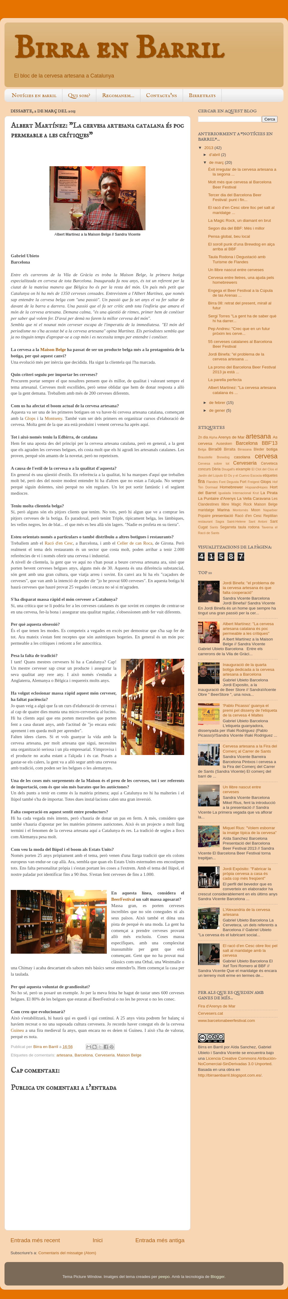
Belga (202, 449)
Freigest (253, 482)
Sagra (219, 521)
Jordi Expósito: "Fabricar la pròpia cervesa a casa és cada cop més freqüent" (247, 874)
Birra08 (215, 449)
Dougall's (228, 469)
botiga (272, 449)
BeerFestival (123, 899)
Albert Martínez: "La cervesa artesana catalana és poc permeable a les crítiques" (248, 629)
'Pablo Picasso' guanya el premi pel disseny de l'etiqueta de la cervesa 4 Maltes (250, 710)
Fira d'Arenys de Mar (217, 1006)
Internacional (241, 493)
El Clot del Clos (263, 469)
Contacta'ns (161, 95)
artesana (64, 1055)
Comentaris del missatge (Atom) (67, 1253)
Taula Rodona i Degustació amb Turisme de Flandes (237, 259)
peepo (164, 1276)
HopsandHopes (256, 487)
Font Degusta (229, 482)
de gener (217, 410)
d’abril (215, 154)
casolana (242, 457)
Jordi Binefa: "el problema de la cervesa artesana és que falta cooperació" (248, 588)
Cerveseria (105, 1055)
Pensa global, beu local (229, 236)
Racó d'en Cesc (59, 543)
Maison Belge (53, 349)
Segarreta (228, 527)
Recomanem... (118, 95)
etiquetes (270, 475)
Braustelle (205, 457)
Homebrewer (231, 487)
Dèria (216, 469)
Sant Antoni (258, 521)
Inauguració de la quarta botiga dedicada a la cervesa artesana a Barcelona (248, 669)
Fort (243, 482)
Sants (214, 527)
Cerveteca (269, 463)
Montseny (53, 418)
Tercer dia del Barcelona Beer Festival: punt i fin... (235, 197)
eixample (243, 469)
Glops (30, 418)
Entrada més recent (35, 1240)
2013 (209, 147)
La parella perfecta (225, 379)
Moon (255, 510)
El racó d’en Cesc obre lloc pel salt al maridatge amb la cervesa (250, 950)
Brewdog (223, 457)
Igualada (224, 493)
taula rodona (249, 527)
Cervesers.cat (210, 1013)
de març (217, 162)
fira (201, 481)
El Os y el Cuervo (237, 475)
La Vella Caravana (253, 498)
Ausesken (224, 444)
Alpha (213, 437)
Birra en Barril (119, 49)
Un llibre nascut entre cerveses (236, 269)
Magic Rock (241, 504)
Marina (223, 510)
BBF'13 (270, 443)
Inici (98, 1240)
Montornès (240, 510)
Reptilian (270, 516)
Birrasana (244, 449)
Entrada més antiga (159, 1240)
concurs (204, 469)
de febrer (217, 402)
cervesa (266, 456)
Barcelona (83, 1055)
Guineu (17, 1030)
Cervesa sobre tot (214, 463)
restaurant (205, 521)
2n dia (203, 437)
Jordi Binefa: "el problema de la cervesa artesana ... (236, 356)
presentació (222, 515)
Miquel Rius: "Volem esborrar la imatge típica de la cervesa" (250, 830)
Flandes (212, 482)
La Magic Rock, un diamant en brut (239, 220)
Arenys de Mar (231, 437)
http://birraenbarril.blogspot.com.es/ (230, 1075)
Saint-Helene (236, 521)
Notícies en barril (34, 95)
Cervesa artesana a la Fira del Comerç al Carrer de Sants (250, 748)
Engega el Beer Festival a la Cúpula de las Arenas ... (240, 293)
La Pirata (269, 493)
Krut (256, 493)
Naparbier (270, 510)
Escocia (256, 475)
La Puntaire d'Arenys (217, 498)
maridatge (206, 510)
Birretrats (202, 95)
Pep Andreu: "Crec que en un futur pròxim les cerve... (239, 331)
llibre (225, 504)
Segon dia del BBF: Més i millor (236, 228)
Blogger (217, 1276)
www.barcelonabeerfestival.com (226, 1020)
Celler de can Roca (134, 543)
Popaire (204, 516)
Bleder (259, 449)
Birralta (229, 449)
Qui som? (79, 95)
